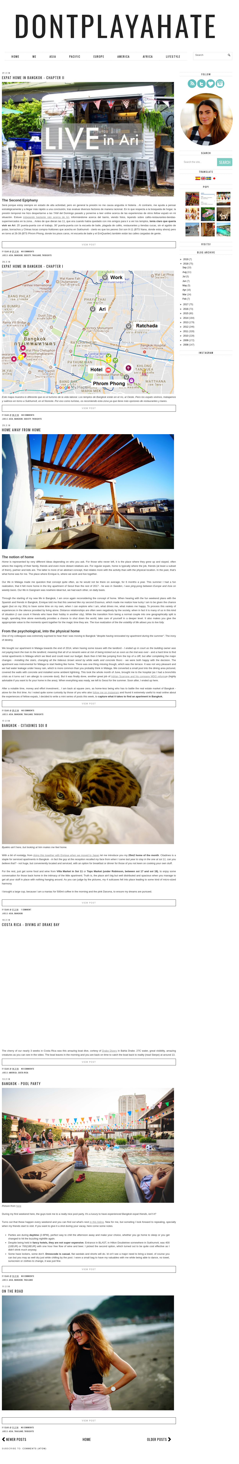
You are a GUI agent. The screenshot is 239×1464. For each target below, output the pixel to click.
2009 (186, 340)
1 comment (26, 909)
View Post (89, 245)
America (123, 56)
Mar (184, 294)
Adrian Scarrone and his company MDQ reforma (138, 676)
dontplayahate (116, 25)
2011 (186, 331)
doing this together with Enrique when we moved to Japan (66, 855)
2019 (186, 259)
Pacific (74, 56)
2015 (186, 313)
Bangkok (18, 255)
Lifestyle (173, 56)
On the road (12, 1291)
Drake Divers (109, 1050)
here (18, 1205)
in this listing (97, 1222)
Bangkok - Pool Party (21, 1083)
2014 (186, 318)
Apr (184, 290)
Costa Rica (23, 1072)
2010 (186, 335)
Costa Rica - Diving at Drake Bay (31, 924)
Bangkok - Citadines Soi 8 (24, 725)
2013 (186, 322)
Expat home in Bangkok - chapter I (32, 266)
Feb (184, 299)
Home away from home (21, 429)
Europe (98, 56)
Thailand (36, 255)
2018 (186, 263)
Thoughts (47, 255)
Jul (183, 276)
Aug (184, 272)
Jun (184, 281)
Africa (148, 56)
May (184, 285)
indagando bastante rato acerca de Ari (46, 217)
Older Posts (157, 1439)
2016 (186, 309)
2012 (186, 326)
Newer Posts (16, 1439)
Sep (184, 267)
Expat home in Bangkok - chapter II (33, 77)
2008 (186, 344)
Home (15, 56)
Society (27, 255)
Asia (53, 56)
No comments (28, 251)
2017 (186, 304)
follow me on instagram (106, 692)
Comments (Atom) (35, 1449)
